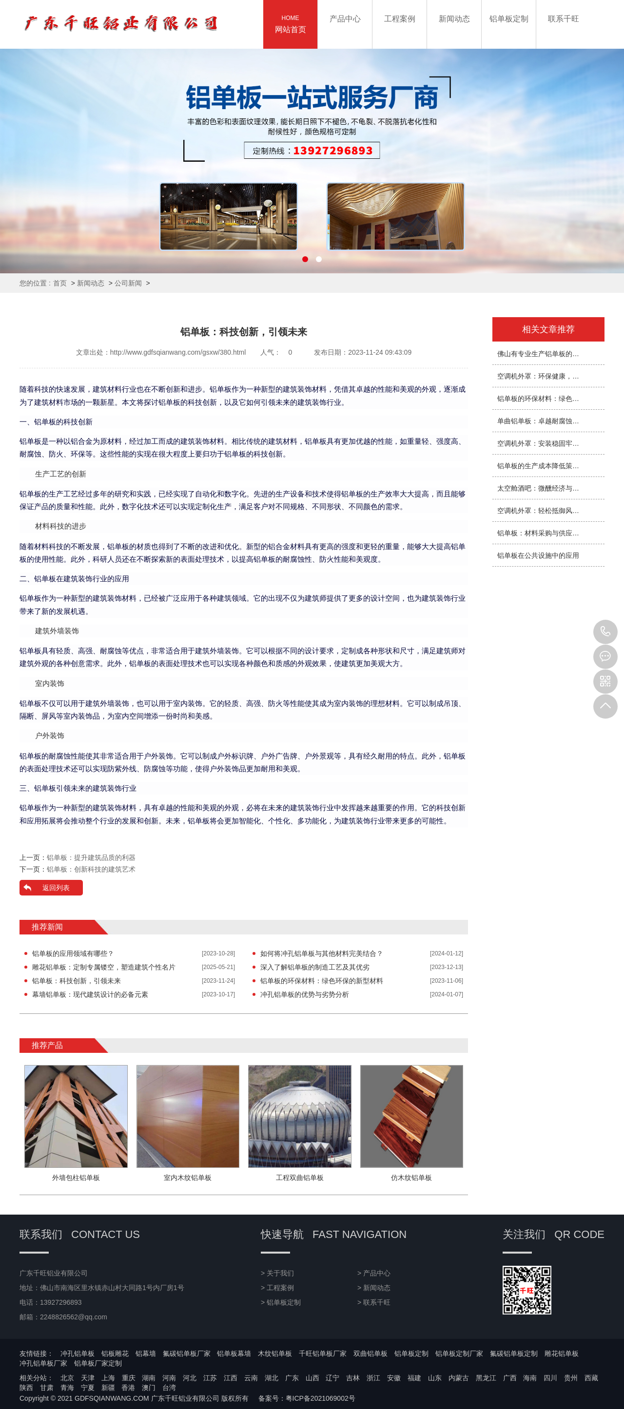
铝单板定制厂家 (459, 1353)
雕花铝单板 (562, 1353)
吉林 (353, 1378)
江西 (230, 1378)
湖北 (271, 1378)
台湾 (169, 1387)
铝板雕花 (115, 1353)
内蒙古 (458, 1378)
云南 (251, 1378)
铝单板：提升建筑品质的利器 (91, 857)
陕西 (26, 1387)
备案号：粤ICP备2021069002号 (306, 1398)
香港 (128, 1387)
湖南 (149, 1378)
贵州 (571, 1378)
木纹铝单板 (275, 1353)
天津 (88, 1378)
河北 (189, 1378)
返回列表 (56, 888)
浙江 (373, 1378)
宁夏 (88, 1387)
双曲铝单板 (370, 1353)
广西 (510, 1378)
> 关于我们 (277, 1273)
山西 (312, 1378)
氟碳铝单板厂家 (187, 1353)
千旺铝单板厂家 (323, 1353)
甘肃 (47, 1387)
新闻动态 (90, 283)
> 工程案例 (277, 1288)
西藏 (591, 1378)
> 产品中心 (373, 1273)
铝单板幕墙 (234, 1353)
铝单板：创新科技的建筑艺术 (91, 869)
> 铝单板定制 (281, 1302)
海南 (530, 1378)
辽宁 (332, 1378)
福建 (414, 1378)
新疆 (108, 1387)
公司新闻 (128, 283)
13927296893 (605, 632)
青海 (67, 1387)
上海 (108, 1378)
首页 (60, 283)
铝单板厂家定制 (98, 1363)
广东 (292, 1378)
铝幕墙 (146, 1353)
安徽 (394, 1378)
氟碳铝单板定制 (514, 1353)
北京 (67, 1378)
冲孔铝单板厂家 (43, 1363)
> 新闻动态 (373, 1288)
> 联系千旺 (373, 1302)
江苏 (210, 1378)
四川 (550, 1378)
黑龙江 (486, 1378)
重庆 (129, 1378)
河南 (169, 1378)
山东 (435, 1378)
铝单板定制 (411, 1353)
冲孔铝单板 (77, 1353)
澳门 (149, 1387)
